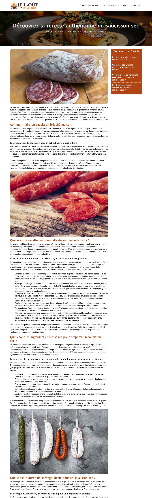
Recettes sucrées (131, 5)
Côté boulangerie (90, 5)
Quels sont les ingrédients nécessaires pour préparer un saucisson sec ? (125, 77)
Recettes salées (111, 5)
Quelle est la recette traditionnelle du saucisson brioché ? (123, 67)
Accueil (49, 31)
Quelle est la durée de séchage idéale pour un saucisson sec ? (123, 87)
